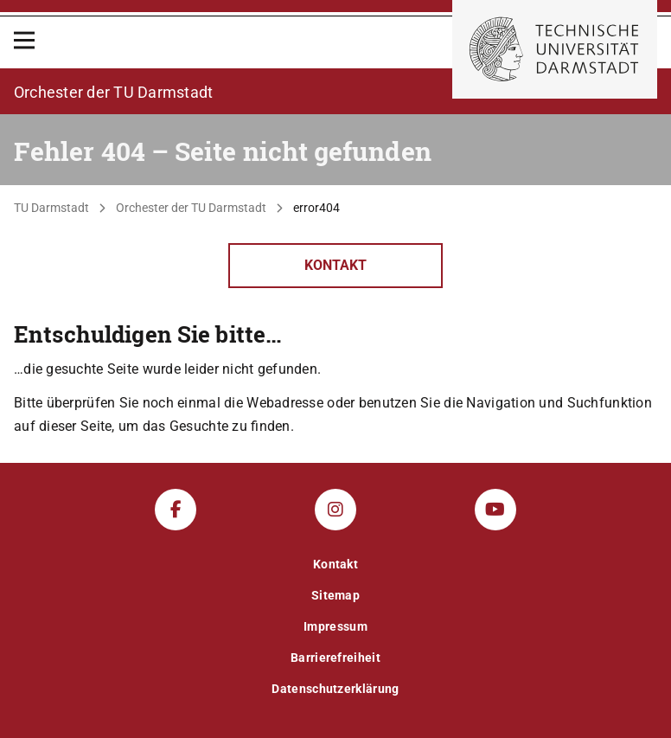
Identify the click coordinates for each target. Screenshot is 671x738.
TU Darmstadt (51, 208)
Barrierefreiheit (335, 657)
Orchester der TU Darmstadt (191, 208)
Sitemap (335, 595)
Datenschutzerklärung (335, 689)
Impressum (335, 626)
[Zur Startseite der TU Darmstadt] (554, 49)
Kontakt (335, 265)
